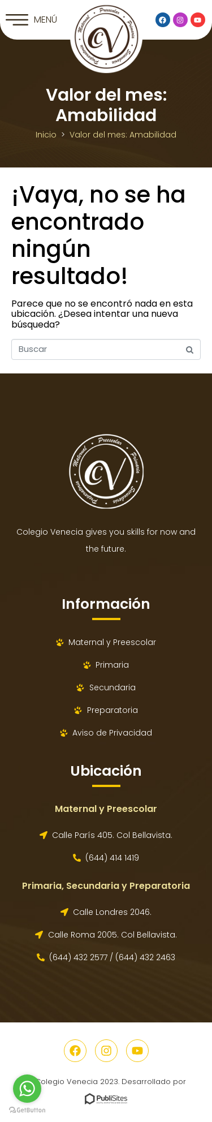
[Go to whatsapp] (27, 1088)
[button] (31, 19)
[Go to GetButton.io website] (27, 1110)
